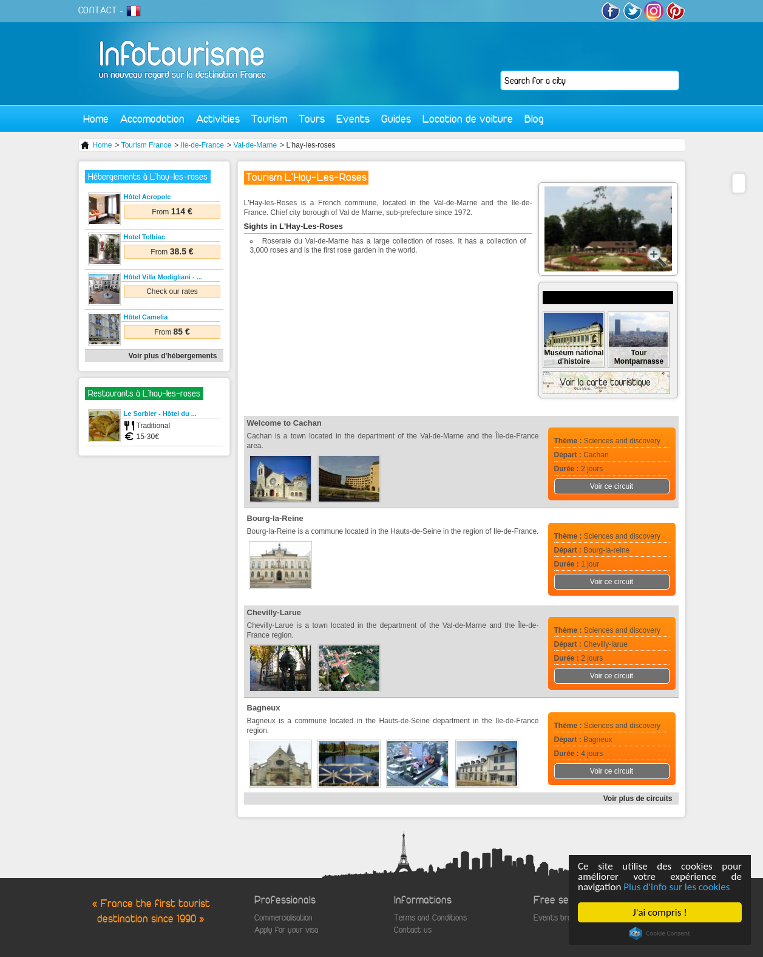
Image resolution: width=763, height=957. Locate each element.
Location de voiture (467, 118)
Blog (534, 118)
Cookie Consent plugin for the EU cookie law (659, 933)
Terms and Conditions (430, 918)
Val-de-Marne (255, 145)
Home (96, 118)
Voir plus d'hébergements (173, 356)
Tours (312, 118)
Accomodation (152, 118)
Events (353, 118)
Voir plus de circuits (638, 798)
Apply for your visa (286, 930)
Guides (396, 118)
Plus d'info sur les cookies (677, 886)
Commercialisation (283, 918)
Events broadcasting (568, 918)
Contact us (413, 930)
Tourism (269, 118)
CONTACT (97, 10)
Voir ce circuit (611, 486)
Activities (218, 118)
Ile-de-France (202, 145)
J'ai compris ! (660, 912)
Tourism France (146, 145)
